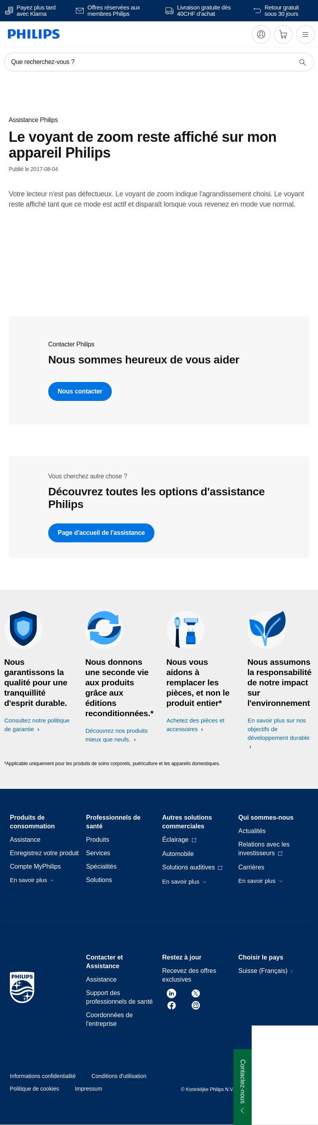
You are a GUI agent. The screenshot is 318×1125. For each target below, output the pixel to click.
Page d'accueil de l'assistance (101, 532)
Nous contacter (80, 391)
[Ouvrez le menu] (305, 34)
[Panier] (283, 34)
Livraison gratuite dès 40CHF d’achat (204, 10)
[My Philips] (261, 34)
